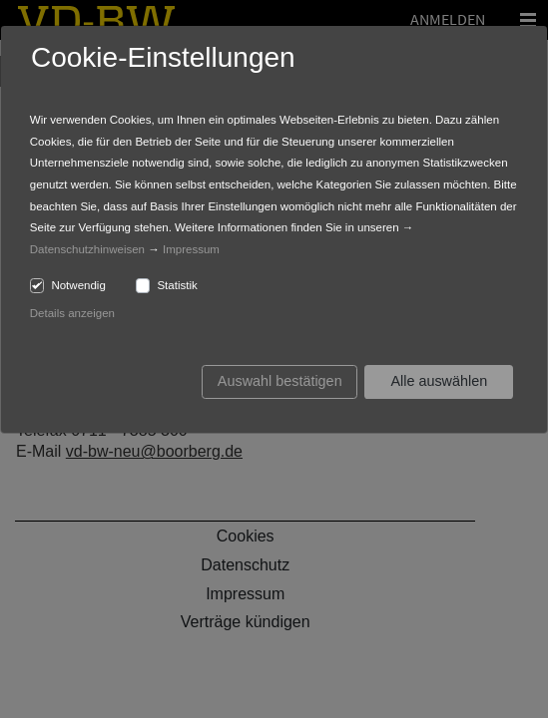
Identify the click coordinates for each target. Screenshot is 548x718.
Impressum (191, 249)
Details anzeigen (72, 313)
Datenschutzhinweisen (87, 249)
